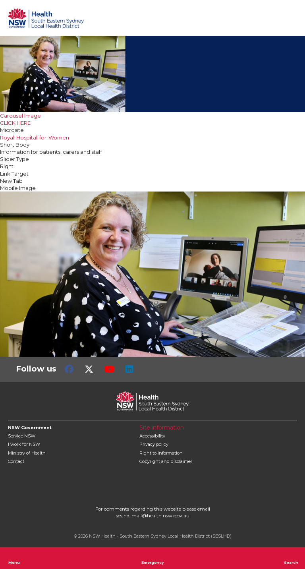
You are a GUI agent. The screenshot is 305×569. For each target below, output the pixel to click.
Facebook (69, 369)
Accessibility (152, 436)
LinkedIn (129, 369)
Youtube (109, 369)
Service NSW (21, 436)
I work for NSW (24, 444)
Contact (16, 461)
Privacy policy (153, 444)
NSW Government (30, 427)
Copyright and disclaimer (165, 461)
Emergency (152, 558)
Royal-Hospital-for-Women (34, 137)
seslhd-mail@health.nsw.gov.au (152, 516)
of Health (27, 453)
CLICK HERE (15, 123)
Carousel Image (20, 115)
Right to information (161, 453)
